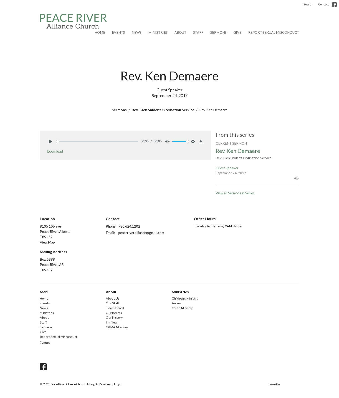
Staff (198, 32)
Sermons (218, 32)
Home (100, 32)
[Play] (50, 141)
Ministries (158, 32)
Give (237, 32)
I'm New (111, 322)
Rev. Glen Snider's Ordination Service (163, 110)
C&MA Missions (117, 327)
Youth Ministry (182, 308)
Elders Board (115, 308)
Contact (323, 4)
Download (55, 151)
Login (117, 384)
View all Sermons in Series (235, 193)
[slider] (97, 141)
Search (308, 4)
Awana (177, 303)
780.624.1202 (129, 226)
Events (118, 32)
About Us (112, 298)
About (180, 32)
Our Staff (112, 303)
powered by (283, 384)
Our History (114, 317)
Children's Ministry (185, 298)
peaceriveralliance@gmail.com (141, 233)
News (137, 32)
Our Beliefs (114, 313)
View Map (47, 242)
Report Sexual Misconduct (273, 32)
